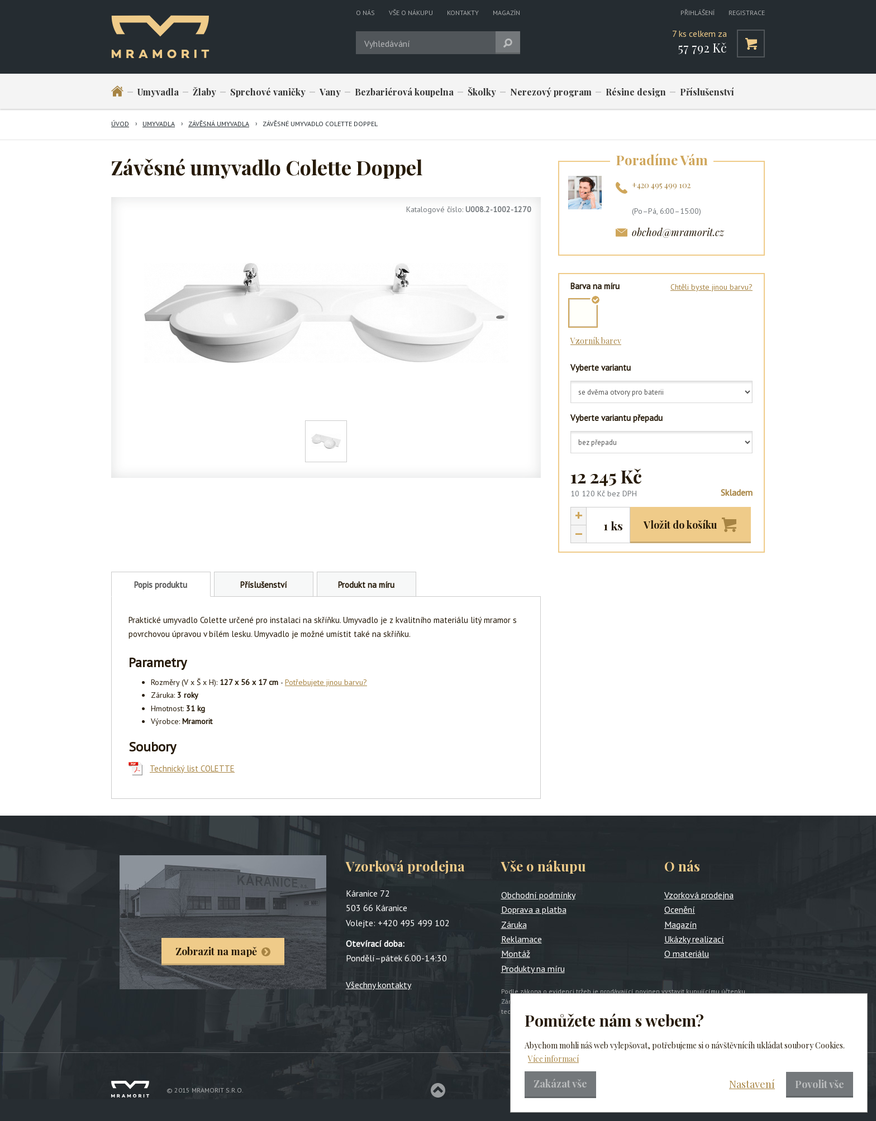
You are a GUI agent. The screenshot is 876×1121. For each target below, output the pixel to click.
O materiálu (686, 953)
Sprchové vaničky (268, 92)
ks (617, 525)
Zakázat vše (560, 1083)
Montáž (515, 953)
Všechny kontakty (378, 984)
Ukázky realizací (694, 939)
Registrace (747, 12)
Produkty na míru (533, 968)
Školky (482, 92)
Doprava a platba (533, 909)
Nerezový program (551, 92)
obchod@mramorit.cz (678, 232)
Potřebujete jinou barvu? (326, 682)
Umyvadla (158, 92)
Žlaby (204, 92)
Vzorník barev (595, 341)
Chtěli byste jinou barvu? (711, 287)
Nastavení (752, 1084)
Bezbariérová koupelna (404, 92)
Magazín (506, 12)
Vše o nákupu (411, 12)
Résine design (636, 92)
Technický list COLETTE (192, 768)
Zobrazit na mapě (216, 951)
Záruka (514, 924)
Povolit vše (819, 1084)
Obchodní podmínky (538, 894)
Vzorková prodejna (699, 894)
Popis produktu (160, 584)
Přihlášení (697, 12)
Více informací (553, 1058)
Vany (330, 92)
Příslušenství (707, 92)
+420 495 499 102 (661, 185)
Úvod (120, 123)
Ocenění (679, 909)
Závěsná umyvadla (218, 123)
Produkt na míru (366, 584)
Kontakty (463, 12)
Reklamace (521, 939)
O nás (365, 12)
